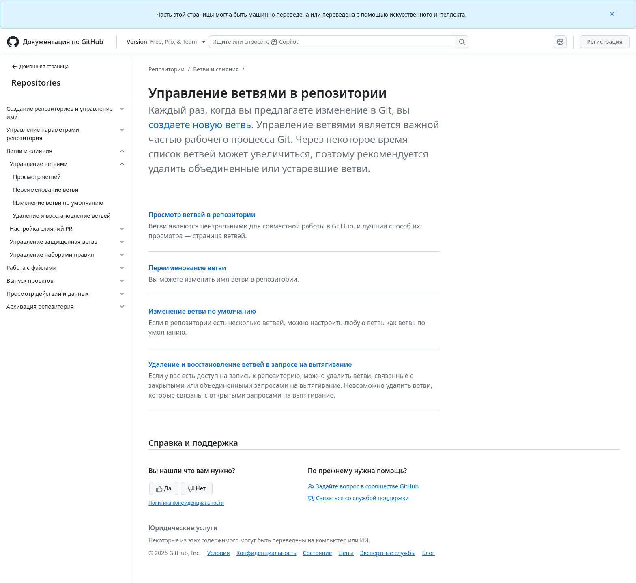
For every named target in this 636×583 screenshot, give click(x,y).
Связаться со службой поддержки (358, 498)
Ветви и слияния (216, 69)
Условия (218, 553)
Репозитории (166, 69)
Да (164, 488)
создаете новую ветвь (199, 124)
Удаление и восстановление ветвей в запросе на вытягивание (250, 364)
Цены (346, 553)
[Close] (612, 13)
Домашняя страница (40, 66)
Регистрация (605, 41)
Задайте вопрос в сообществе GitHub (363, 486)
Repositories (35, 82)
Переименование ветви (187, 267)
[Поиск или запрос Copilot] (338, 41)
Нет (197, 488)
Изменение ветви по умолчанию (202, 311)
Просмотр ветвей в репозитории (201, 214)
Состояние (317, 553)
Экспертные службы (388, 553)
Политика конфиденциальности (186, 502)
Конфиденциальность (266, 553)
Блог (428, 553)
